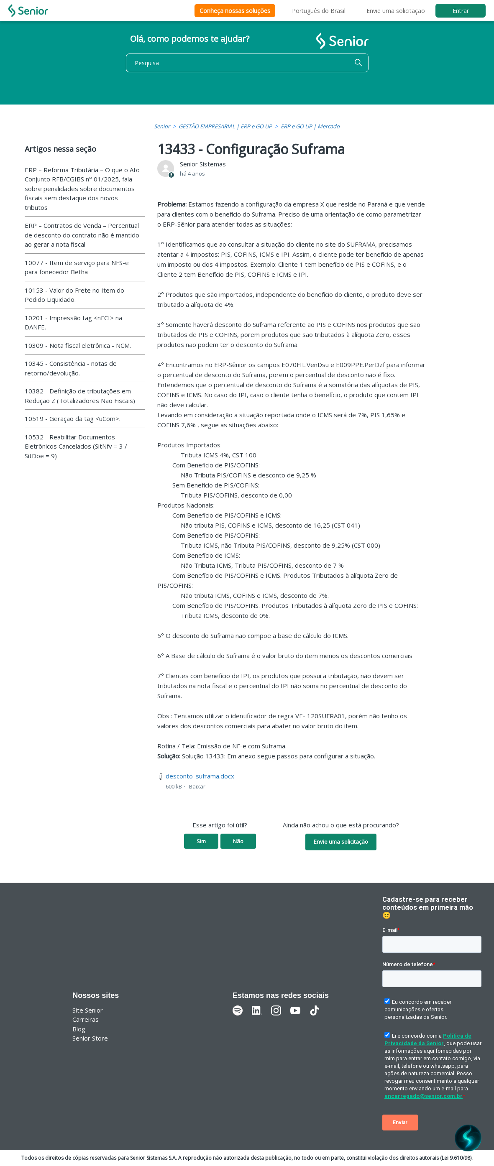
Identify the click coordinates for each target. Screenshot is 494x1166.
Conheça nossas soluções (235, 11)
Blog (78, 1029)
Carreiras (85, 1019)
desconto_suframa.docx (200, 776)
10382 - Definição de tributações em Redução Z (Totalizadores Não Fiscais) (80, 396)
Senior (162, 126)
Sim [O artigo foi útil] (201, 841)
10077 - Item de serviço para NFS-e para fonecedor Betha (77, 267)
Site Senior (87, 1010)
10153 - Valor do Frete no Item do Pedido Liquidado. (74, 295)
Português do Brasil (319, 11)
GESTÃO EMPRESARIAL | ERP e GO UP (225, 126)
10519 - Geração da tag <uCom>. (72, 418)
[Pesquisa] (247, 63)
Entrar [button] (461, 11)
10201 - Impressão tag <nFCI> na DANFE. (73, 323)
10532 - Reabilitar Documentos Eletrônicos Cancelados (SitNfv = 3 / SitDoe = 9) (76, 446)
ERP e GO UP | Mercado (310, 126)
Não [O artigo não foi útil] (238, 841)
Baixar (197, 786)
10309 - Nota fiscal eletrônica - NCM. (78, 345)
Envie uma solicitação (395, 11)
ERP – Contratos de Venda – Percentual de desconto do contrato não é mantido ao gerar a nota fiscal (82, 234)
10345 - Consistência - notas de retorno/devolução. (71, 368)
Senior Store (90, 1038)
